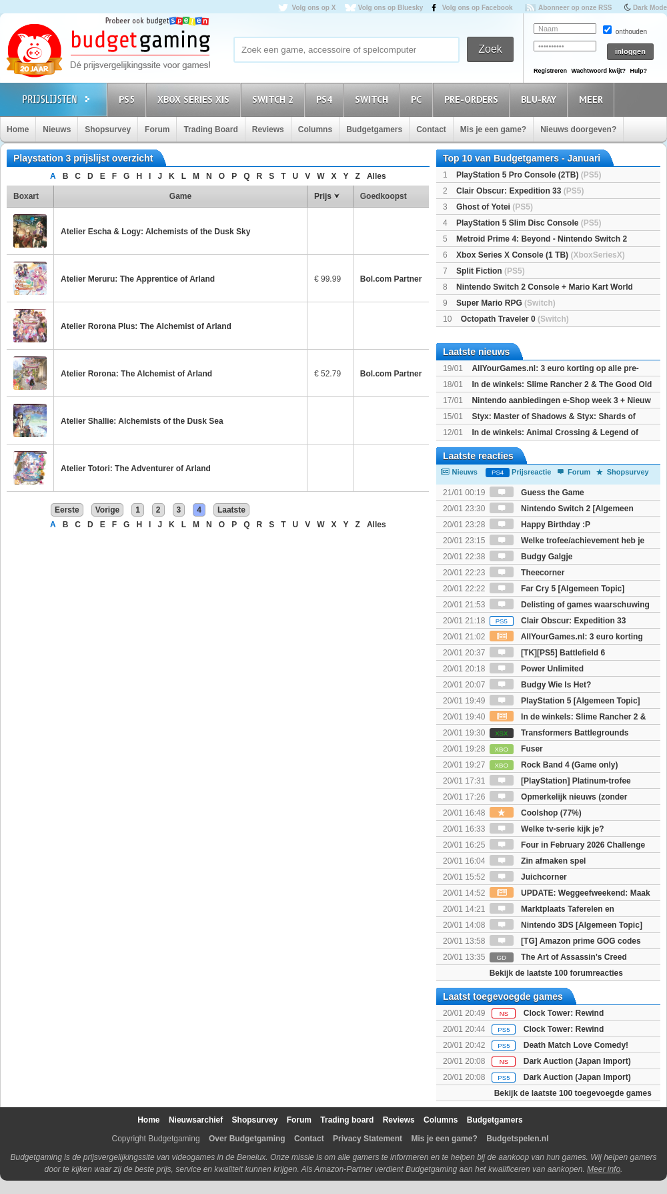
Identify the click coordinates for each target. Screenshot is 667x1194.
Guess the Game (537, 492)
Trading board (347, 1120)
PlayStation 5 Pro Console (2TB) (528, 175)
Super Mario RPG (506, 303)
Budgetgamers (374, 129)
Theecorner (527, 572)
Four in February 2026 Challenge (567, 845)
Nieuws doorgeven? (578, 129)
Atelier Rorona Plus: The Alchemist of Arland (146, 326)
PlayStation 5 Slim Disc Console (528, 223)
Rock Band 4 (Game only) (554, 765)
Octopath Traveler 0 (515, 319)
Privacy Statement (367, 1138)
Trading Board (210, 129)
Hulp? (638, 70)
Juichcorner (528, 877)
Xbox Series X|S (195, 99)
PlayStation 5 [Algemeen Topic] (565, 700)
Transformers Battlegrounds (559, 732)
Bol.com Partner (391, 279)
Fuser (516, 749)
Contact (431, 129)
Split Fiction (490, 271)
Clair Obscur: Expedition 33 (520, 191)
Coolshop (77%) (536, 813)
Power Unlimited (537, 668)
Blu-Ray (540, 99)
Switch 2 (274, 99)
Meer (593, 99)
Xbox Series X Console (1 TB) (540, 255)
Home (18, 129)
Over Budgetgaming (247, 1138)
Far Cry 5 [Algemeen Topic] (557, 588)
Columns (315, 129)
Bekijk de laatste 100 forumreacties (556, 973)
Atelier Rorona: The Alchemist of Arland (136, 373)
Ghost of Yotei (494, 207)
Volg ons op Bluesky (391, 7)
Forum (157, 129)
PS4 (326, 99)
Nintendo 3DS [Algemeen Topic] (566, 925)
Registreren (550, 70)
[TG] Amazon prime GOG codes (565, 941)
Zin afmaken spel (538, 861)
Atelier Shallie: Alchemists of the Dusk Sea (142, 421)
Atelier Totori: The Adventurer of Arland (136, 468)
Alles (376, 176)
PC (418, 99)
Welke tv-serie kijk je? (547, 829)
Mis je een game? (493, 129)
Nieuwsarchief (196, 1120)
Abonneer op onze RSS (575, 7)
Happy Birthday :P (540, 524)
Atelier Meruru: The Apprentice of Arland (138, 279)
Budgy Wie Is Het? (541, 684)
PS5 (129, 99)
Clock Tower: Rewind (564, 1013)
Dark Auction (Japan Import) (577, 1061)
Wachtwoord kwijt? (598, 70)
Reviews (268, 129)
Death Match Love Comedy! (576, 1045)
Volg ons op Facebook (477, 7)
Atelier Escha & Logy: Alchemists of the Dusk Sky (155, 231)
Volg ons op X (313, 7)
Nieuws (57, 129)
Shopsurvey (108, 129)
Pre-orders (473, 99)
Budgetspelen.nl (517, 1138)
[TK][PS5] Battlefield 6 (547, 652)
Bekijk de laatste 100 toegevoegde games (573, 1093)
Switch (373, 99)
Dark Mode (650, 7)
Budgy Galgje (531, 556)
